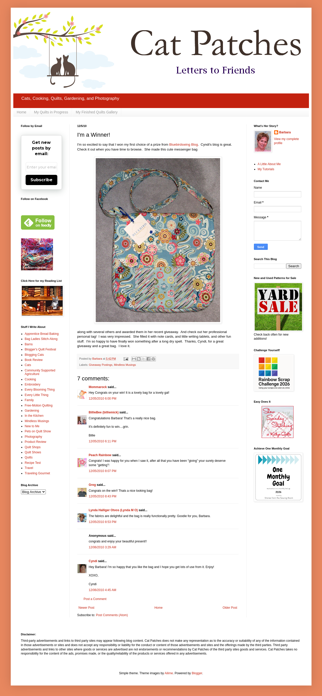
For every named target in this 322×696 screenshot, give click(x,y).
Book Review (34, 360)
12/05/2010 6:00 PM (102, 398)
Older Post (230, 607)
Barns (29, 344)
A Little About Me (269, 164)
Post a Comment (95, 599)
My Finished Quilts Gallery (96, 112)
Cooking (30, 379)
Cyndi (93, 561)
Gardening (32, 410)
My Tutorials (266, 169)
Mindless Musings (125, 364)
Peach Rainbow (100, 455)
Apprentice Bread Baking (42, 334)
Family (29, 400)
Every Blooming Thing (40, 389)
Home (21, 112)
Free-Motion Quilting (39, 405)
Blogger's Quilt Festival (40, 349)
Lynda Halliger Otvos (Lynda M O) (113, 510)
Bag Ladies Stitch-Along (41, 339)
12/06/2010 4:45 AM (102, 590)
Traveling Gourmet (37, 473)
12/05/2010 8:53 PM (102, 522)
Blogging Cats (34, 355)
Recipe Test (33, 463)
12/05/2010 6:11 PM (102, 441)
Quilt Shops (33, 447)
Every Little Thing (37, 395)
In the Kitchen (34, 415)
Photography (33, 436)
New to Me (32, 426)
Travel (29, 468)
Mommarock (98, 387)
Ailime (169, 673)
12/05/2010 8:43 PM (102, 496)
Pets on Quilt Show (38, 431)
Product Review (35, 442)
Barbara (285, 132)
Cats (28, 365)
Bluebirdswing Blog (183, 144)
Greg (92, 485)
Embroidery (32, 384)
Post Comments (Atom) (112, 615)
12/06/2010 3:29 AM (102, 547)
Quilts (29, 457)
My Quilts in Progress (51, 112)
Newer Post (86, 607)
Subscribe (41, 179)
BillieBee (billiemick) (104, 412)
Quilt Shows (33, 452)
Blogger (197, 673)
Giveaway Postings (100, 364)
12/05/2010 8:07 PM (102, 471)
